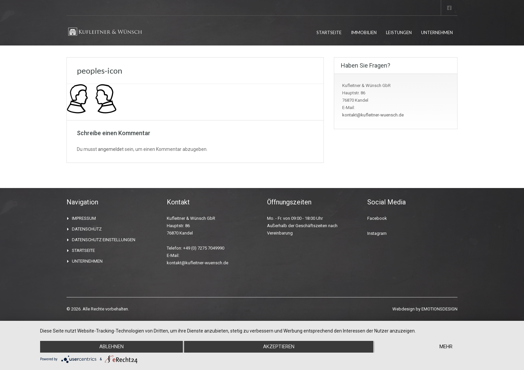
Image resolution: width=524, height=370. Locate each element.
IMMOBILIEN (364, 32)
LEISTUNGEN (399, 32)
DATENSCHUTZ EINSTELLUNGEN (103, 239)
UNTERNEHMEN (437, 32)
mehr (445, 347)
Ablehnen (111, 347)
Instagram (377, 233)
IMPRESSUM (84, 218)
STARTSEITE (329, 32)
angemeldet (111, 149)
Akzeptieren (278, 347)
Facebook (377, 218)
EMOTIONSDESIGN (439, 308)
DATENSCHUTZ (87, 229)
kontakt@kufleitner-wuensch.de (373, 114)
